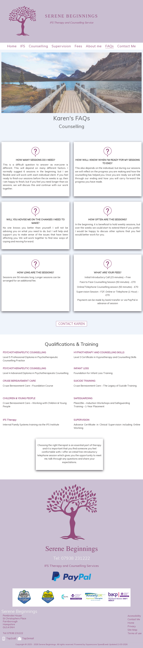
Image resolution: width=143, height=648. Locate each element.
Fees (78, 46)
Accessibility (134, 615)
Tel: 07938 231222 (13, 633)
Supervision (61, 46)
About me (94, 46)
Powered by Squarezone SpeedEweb (91, 644)
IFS (22, 46)
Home (12, 46)
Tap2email (25, 638)
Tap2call (8, 638)
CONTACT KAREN (71, 324)
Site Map (132, 629)
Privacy (132, 626)
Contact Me (126, 46)
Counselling (38, 46)
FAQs (109, 46)
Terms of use (135, 633)
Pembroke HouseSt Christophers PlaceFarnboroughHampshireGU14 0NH (14, 621)
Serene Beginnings (71, 16)
